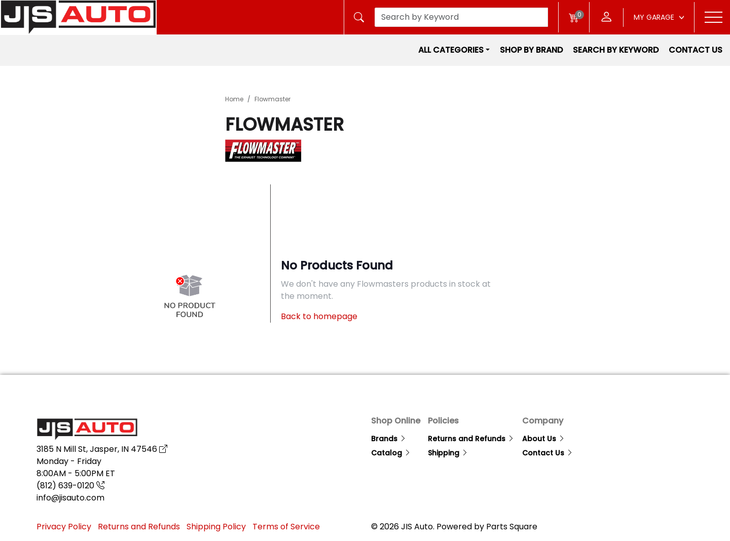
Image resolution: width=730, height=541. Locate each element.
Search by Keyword (616, 50)
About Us (543, 439)
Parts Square (511, 526)
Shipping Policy (216, 526)
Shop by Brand (531, 50)
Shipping (448, 453)
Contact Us (695, 50)
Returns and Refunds (471, 439)
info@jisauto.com (70, 498)
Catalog (391, 453)
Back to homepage (319, 316)
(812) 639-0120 (70, 485)
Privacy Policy (63, 526)
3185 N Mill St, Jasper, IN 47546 (101, 449)
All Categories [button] (451, 50)
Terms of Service (286, 526)
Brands (389, 439)
